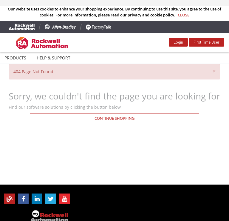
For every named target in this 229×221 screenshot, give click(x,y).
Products (15, 58)
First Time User (206, 42)
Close (183, 15)
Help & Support (53, 58)
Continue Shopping (114, 118)
